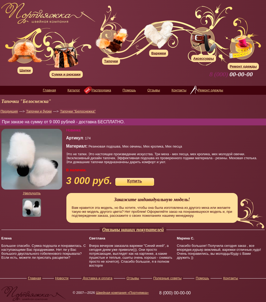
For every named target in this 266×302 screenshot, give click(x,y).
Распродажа (101, 90)
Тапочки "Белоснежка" (77, 111)
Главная (49, 90)
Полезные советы (167, 278)
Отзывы (153, 90)
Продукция (9, 111)
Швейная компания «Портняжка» (122, 293)
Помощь (129, 90)
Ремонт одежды (210, 90)
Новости (61, 278)
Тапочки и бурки (39, 111)
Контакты (179, 90)
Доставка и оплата (97, 278)
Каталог (73, 90)
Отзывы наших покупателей (133, 229)
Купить (134, 181)
